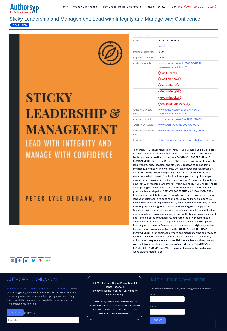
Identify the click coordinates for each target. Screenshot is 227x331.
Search (15, 312)
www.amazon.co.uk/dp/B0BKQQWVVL (181, 119)
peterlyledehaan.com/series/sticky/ (180, 140)
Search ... (29, 312)
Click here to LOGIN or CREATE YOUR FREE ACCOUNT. (39, 288)
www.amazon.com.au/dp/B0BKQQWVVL (182, 130)
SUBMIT (158, 320)
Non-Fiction (165, 46)
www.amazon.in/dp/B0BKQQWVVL (178, 124)
